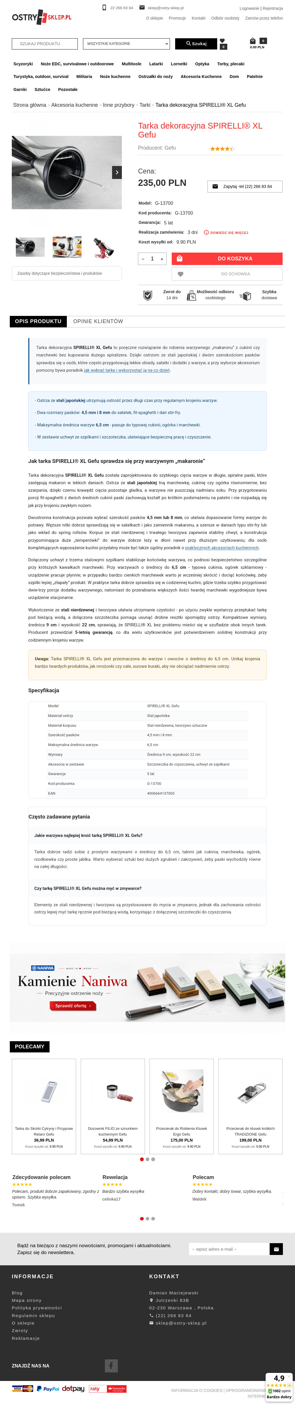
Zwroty (20, 1330)
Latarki (156, 64)
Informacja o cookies (197, 1390)
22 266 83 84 (121, 8)
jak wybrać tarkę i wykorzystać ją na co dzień (127, 370)
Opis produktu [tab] (38, 321)
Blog (17, 1292)
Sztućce (42, 89)
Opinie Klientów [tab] (98, 321)
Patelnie (255, 76)
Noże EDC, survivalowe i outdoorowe (77, 64)
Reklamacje (26, 1338)
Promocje (177, 18)
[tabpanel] (147, 634)
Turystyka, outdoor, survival (41, 76)
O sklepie (154, 18)
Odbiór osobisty (225, 18)
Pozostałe (67, 89)
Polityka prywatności (37, 1307)
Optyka (202, 64)
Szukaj (196, 44)
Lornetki (179, 64)
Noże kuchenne (115, 76)
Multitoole (131, 64)
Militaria (84, 76)
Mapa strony (27, 1300)
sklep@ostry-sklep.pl (166, 8)
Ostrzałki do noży (156, 76)
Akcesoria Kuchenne (201, 76)
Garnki (20, 89)
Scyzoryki (23, 64)
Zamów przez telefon (264, 18)
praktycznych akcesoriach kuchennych (222, 547)
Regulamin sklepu (33, 1315)
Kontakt (198, 18)
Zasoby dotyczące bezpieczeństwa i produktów (59, 273)
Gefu (170, 148)
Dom (234, 76)
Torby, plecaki (231, 64)
